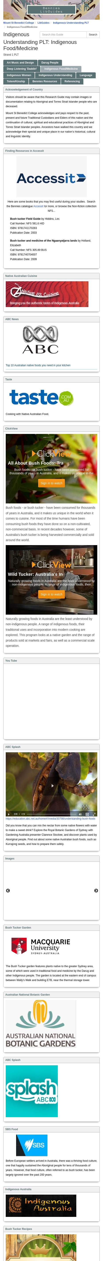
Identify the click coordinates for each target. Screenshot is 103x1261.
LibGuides (43, 22)
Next (96, 891)
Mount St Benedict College (18, 22)
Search (93, 34)
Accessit (38, 206)
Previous (8, 891)
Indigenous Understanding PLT (71, 22)
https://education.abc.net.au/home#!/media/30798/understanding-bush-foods (50, 818)
